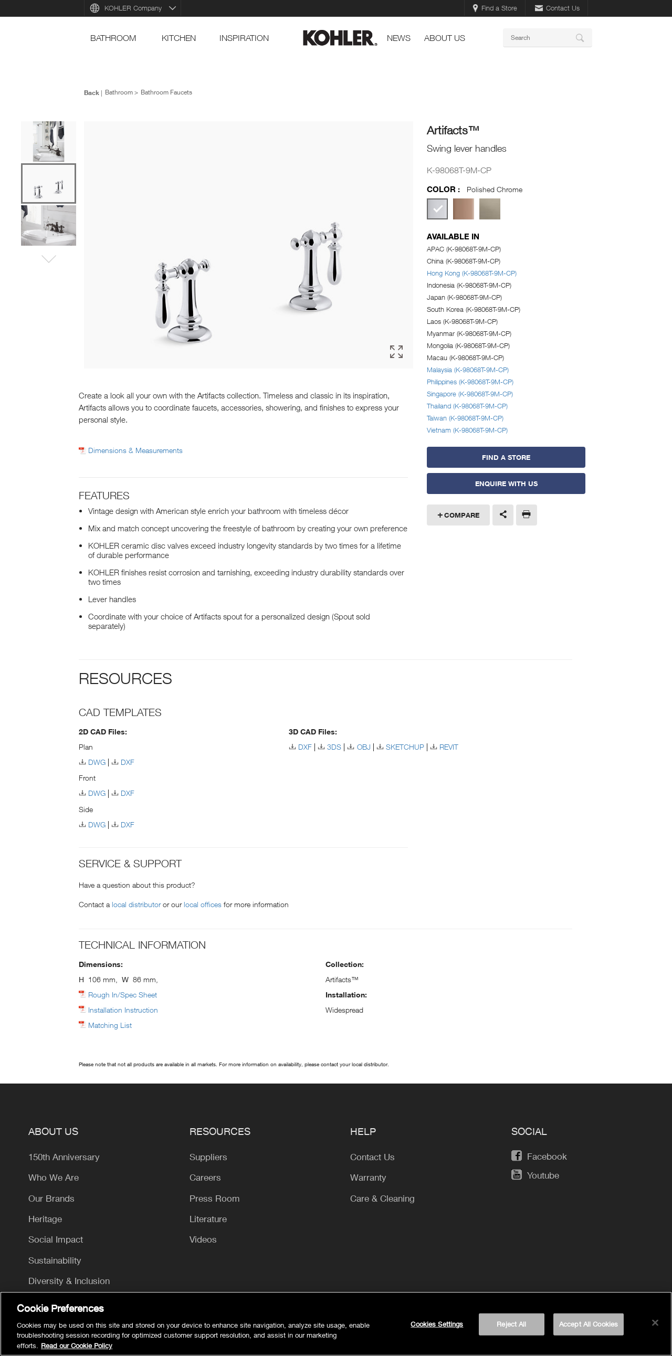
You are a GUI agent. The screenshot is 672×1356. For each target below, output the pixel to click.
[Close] (655, 1327)
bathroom (113, 38)
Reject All (511, 1329)
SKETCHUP (405, 746)
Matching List (110, 1025)
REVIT (448, 746)
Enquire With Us (506, 483)
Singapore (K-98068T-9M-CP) (470, 394)
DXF (127, 762)
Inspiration (244, 38)
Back (91, 92)
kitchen (179, 38)
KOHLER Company (133, 8)
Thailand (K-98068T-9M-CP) (467, 406)
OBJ (364, 746)
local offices (203, 904)
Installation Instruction (123, 1009)
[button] (48, 260)
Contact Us (557, 8)
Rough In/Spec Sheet (122, 994)
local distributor (136, 904)
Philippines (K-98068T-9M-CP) (470, 381)
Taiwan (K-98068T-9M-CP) (465, 418)
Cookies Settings (437, 1329)
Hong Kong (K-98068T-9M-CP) (472, 273)
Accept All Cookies (588, 1329)
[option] (248, 245)
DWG (97, 762)
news (399, 38)
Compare (461, 515)
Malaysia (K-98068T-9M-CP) (468, 369)
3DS (334, 746)
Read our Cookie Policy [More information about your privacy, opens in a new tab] (76, 1350)
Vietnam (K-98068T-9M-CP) (467, 430)
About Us (444, 38)
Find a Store (494, 8)
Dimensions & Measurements (135, 450)
